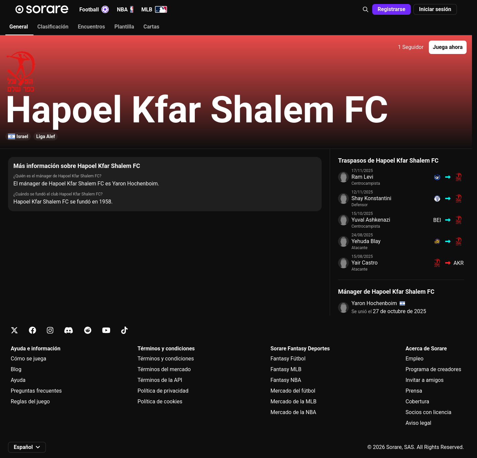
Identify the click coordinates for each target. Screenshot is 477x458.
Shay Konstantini (371, 198)
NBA (125, 9)
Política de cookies (160, 401)
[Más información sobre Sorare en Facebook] (32, 330)
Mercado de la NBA (293, 412)
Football (94, 9)
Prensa (414, 391)
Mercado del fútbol (292, 391)
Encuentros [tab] (91, 26)
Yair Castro (364, 263)
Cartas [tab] (151, 26)
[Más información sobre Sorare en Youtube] (106, 330)
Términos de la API (160, 380)
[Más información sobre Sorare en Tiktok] (124, 330)
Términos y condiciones (166, 358)
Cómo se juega (28, 358)
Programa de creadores (433, 369)
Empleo (415, 358)
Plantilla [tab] (124, 26)
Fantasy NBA (285, 380)
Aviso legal (418, 423)
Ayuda (18, 380)
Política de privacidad (163, 391)
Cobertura (417, 401)
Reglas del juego (30, 401)
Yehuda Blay (366, 241)
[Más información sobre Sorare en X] (14, 330)
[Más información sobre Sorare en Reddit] (87, 330)
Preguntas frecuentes (36, 391)
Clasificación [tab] (53, 26)
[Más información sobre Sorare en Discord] (68, 330)
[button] (365, 9)
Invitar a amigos (425, 380)
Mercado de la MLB (293, 401)
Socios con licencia (429, 412)
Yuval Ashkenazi (370, 220)
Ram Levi (362, 177)
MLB (154, 9)
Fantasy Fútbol (288, 358)
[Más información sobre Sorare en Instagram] (50, 330)
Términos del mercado (164, 369)
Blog (16, 369)
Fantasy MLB (285, 369)
